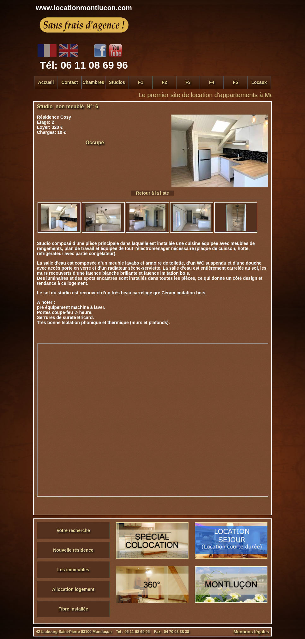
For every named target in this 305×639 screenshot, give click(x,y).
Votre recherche (73, 530)
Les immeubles (73, 569)
